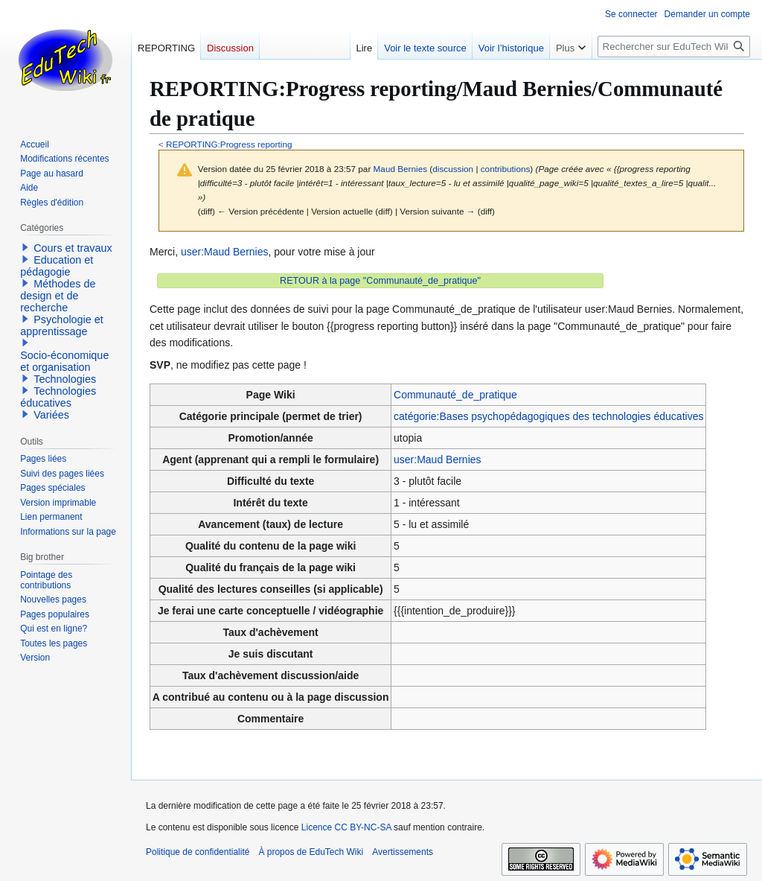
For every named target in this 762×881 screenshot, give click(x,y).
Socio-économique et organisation (64, 361)
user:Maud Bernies (225, 252)
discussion (452, 169)
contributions (506, 169)
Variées (51, 415)
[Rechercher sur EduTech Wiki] (674, 46)
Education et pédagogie (56, 266)
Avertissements (402, 852)
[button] (25, 247)
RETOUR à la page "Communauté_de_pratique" (380, 281)
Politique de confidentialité (197, 852)
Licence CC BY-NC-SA (346, 827)
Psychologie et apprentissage (61, 325)
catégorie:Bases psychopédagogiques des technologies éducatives (548, 416)
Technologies (64, 379)
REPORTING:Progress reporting (229, 144)
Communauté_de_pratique (455, 395)
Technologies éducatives (58, 397)
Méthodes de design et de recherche (57, 296)
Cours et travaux (72, 248)
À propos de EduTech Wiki (310, 852)
